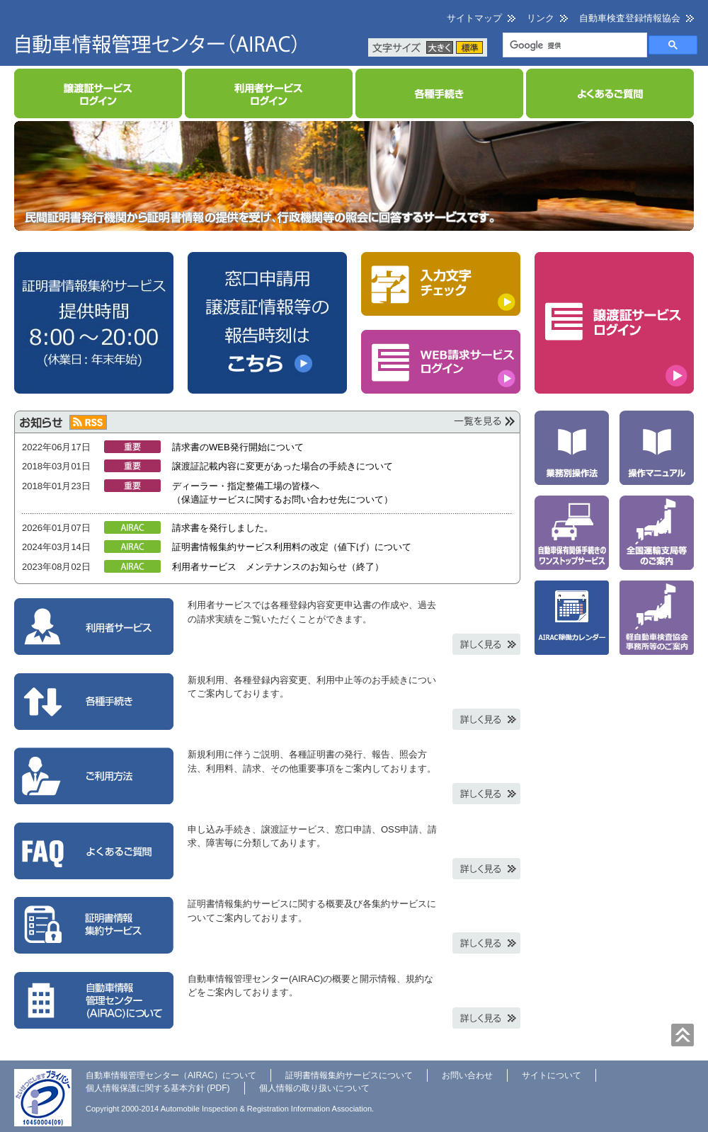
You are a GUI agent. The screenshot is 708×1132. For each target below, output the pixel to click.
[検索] (573, 46)
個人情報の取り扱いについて (314, 1088)
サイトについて (551, 1075)
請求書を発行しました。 (222, 527)
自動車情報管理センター (155, 40)
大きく (439, 47)
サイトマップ (474, 18)
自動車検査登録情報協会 (629, 18)
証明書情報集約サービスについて (349, 1075)
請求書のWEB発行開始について (238, 447)
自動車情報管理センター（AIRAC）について (171, 1075)
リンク (540, 18)
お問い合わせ (467, 1075)
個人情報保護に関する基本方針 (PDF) (158, 1088)
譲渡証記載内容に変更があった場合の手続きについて (282, 466)
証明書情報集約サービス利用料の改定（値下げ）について (291, 547)
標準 (469, 47)
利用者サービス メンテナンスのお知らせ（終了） (278, 566)
